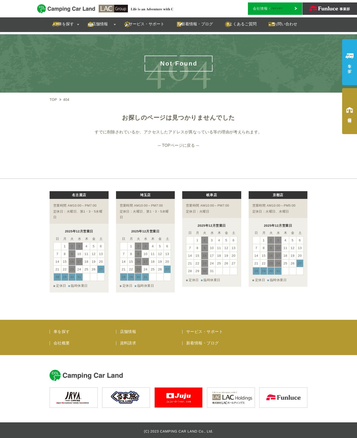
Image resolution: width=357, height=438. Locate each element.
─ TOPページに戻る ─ (178, 145)
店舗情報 (128, 329)
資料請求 (128, 340)
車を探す (62, 329)
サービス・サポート (204, 329)
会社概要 (62, 340)
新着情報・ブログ (202, 340)
